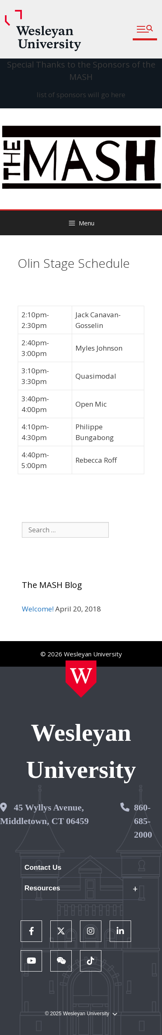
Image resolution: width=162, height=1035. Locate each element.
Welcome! (38, 609)
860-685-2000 (143, 821)
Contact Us (42, 867)
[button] (145, 29)
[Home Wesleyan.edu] (81, 679)
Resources (42, 888)
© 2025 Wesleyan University (81, 1014)
